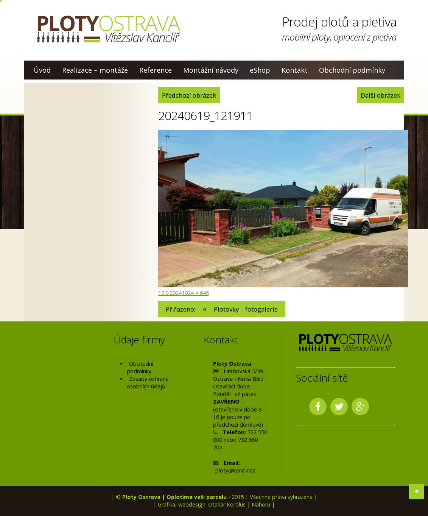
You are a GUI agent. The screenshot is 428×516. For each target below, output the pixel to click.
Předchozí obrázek (189, 95)
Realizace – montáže (95, 70)
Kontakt (295, 70)
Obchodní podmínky (352, 70)
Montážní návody (210, 70)
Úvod (42, 70)
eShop (260, 70)
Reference (155, 70)
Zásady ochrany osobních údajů (147, 382)
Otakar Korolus (227, 504)
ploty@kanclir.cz (235, 470)
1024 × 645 (195, 292)
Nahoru (261, 504)
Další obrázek (380, 95)
